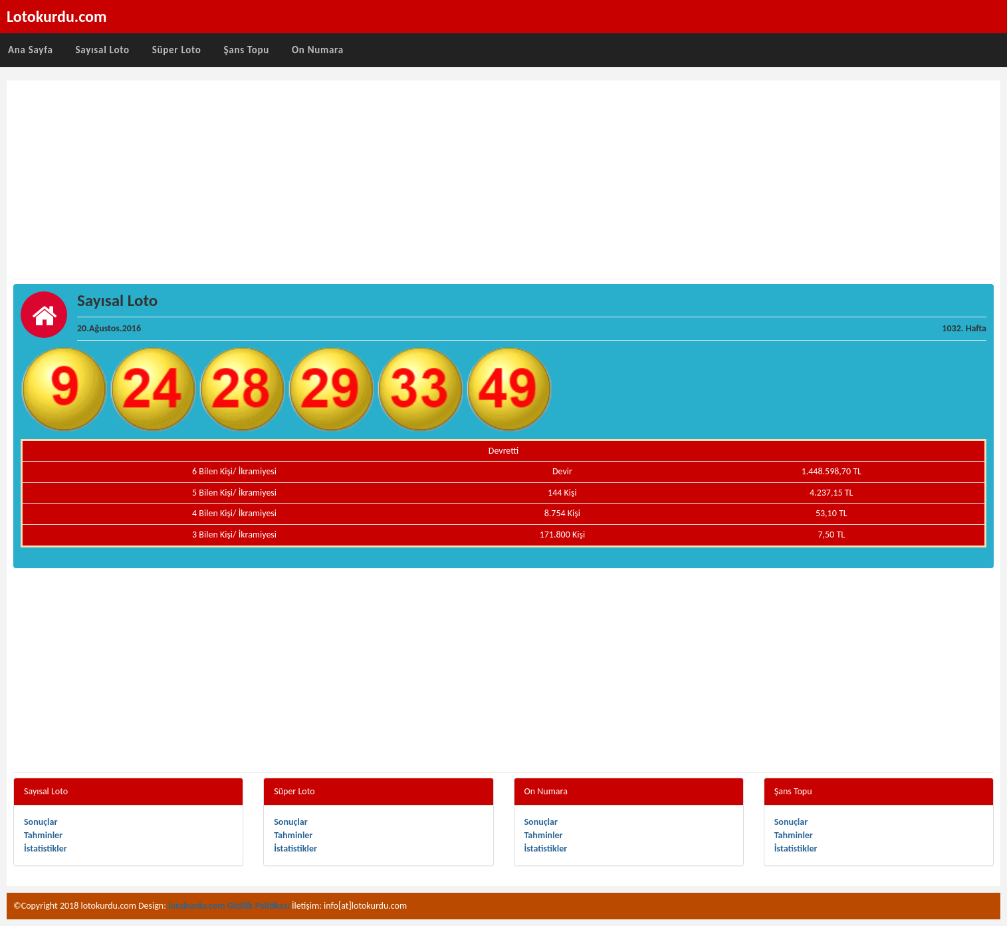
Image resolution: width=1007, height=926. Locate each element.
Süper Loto (176, 50)
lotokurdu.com (196, 905)
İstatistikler (45, 848)
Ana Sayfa (30, 50)
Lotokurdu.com (57, 16)
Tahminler (43, 835)
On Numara (318, 50)
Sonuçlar (40, 822)
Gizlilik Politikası (258, 905)
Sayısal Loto (103, 50)
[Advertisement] (504, 180)
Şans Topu (246, 50)
